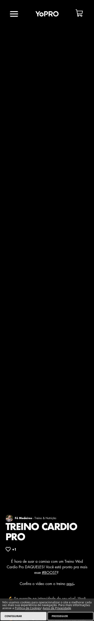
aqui (69, 584)
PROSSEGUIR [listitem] (60, 616)
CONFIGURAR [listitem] (13, 616)
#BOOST (49, 573)
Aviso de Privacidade (57, 608)
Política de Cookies (28, 608)
